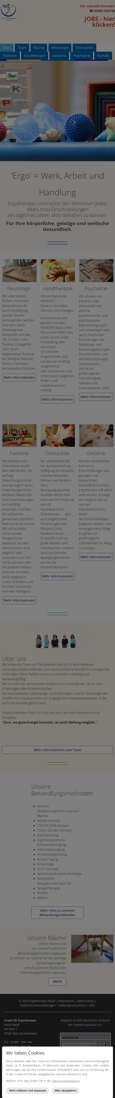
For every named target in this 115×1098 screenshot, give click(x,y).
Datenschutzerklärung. (66, 1081)
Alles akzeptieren (65, 1090)
